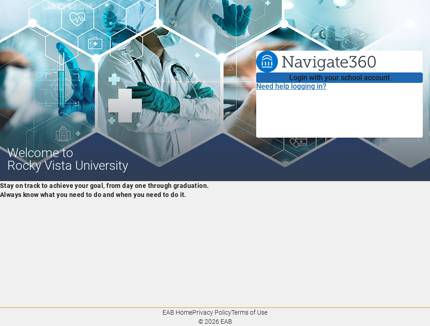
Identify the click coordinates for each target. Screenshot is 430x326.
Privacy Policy (211, 312)
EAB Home (177, 312)
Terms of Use (249, 312)
